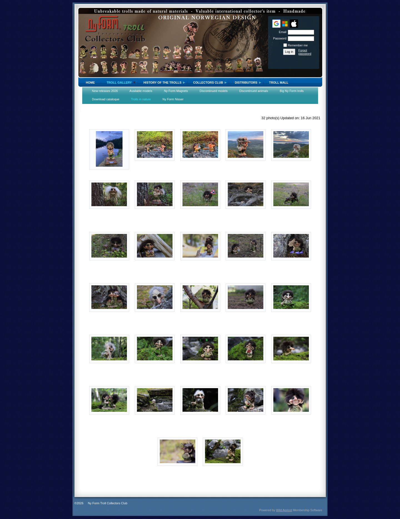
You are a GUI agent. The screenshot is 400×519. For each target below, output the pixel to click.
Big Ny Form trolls (292, 91)
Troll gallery (119, 82)
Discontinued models (214, 91)
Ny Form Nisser (173, 99)
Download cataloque (105, 99)
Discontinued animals (253, 91)
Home (90, 82)
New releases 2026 (105, 91)
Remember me (298, 45)
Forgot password (304, 52)
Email (281, 32)
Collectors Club (208, 82)
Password (278, 38)
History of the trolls (162, 82)
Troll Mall (278, 82)
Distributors (246, 82)
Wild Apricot (284, 510)
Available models (140, 91)
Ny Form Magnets (176, 91)
